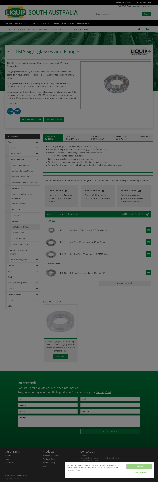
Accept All (139, 466)
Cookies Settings (139, 472)
